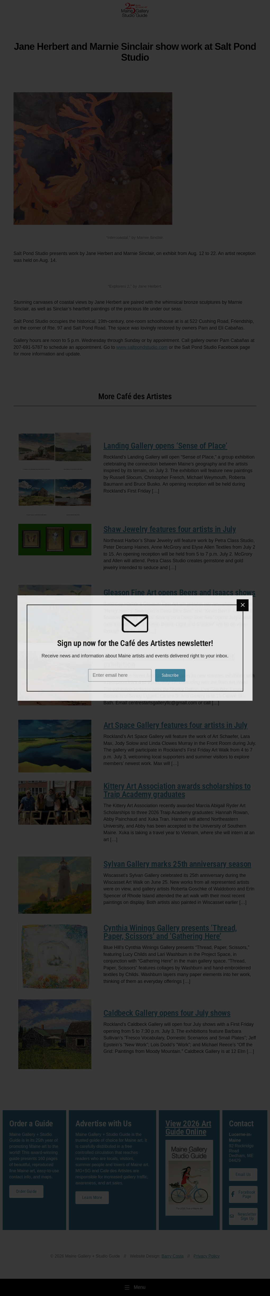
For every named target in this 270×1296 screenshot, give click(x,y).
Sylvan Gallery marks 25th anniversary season (177, 864)
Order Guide (26, 1191)
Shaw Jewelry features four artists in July (170, 529)
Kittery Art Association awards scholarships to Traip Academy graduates (177, 790)
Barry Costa (172, 1256)
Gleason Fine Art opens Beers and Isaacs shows (179, 593)
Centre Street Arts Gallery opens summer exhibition (169, 660)
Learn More (92, 1197)
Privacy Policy (207, 1256)
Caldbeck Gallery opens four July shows (167, 1013)
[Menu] (135, 1287)
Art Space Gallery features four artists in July (176, 725)
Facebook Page (243, 1194)
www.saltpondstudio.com (142, 347)
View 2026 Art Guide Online (188, 1128)
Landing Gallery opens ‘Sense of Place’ (165, 446)
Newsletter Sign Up (243, 1216)
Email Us (243, 1174)
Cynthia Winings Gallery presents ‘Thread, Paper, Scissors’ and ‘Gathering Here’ (170, 932)
